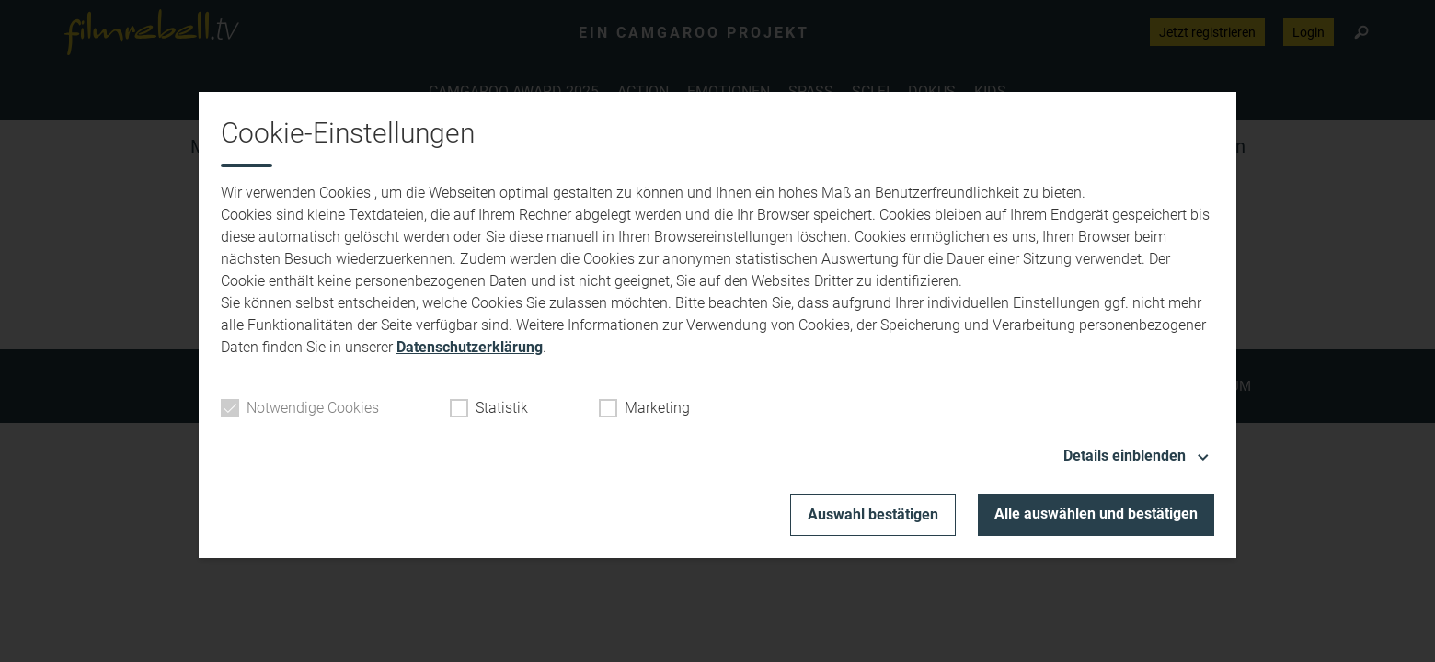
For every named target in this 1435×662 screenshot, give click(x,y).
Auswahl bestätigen (873, 514)
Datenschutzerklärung (469, 347)
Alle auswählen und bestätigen (1096, 513)
